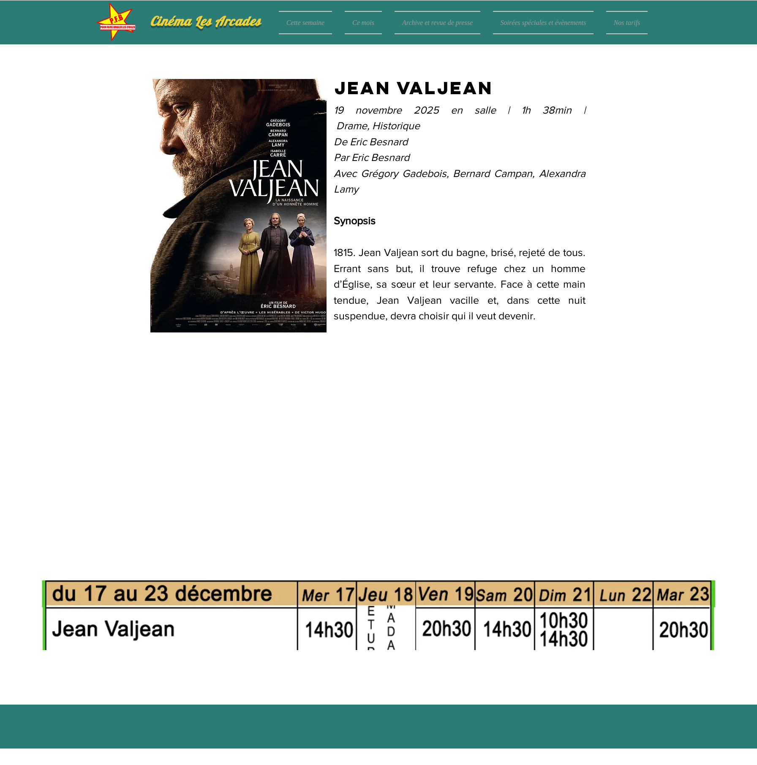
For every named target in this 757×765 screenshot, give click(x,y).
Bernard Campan (492, 173)
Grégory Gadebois (404, 173)
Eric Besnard (379, 141)
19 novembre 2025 (392, 110)
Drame (351, 125)
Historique (396, 125)
